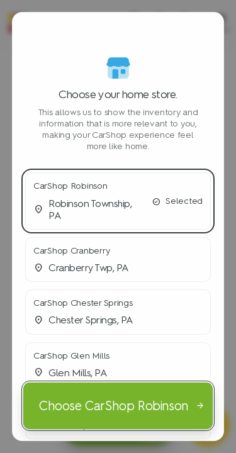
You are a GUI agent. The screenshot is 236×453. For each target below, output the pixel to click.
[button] (118, 201)
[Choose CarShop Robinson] (118, 406)
